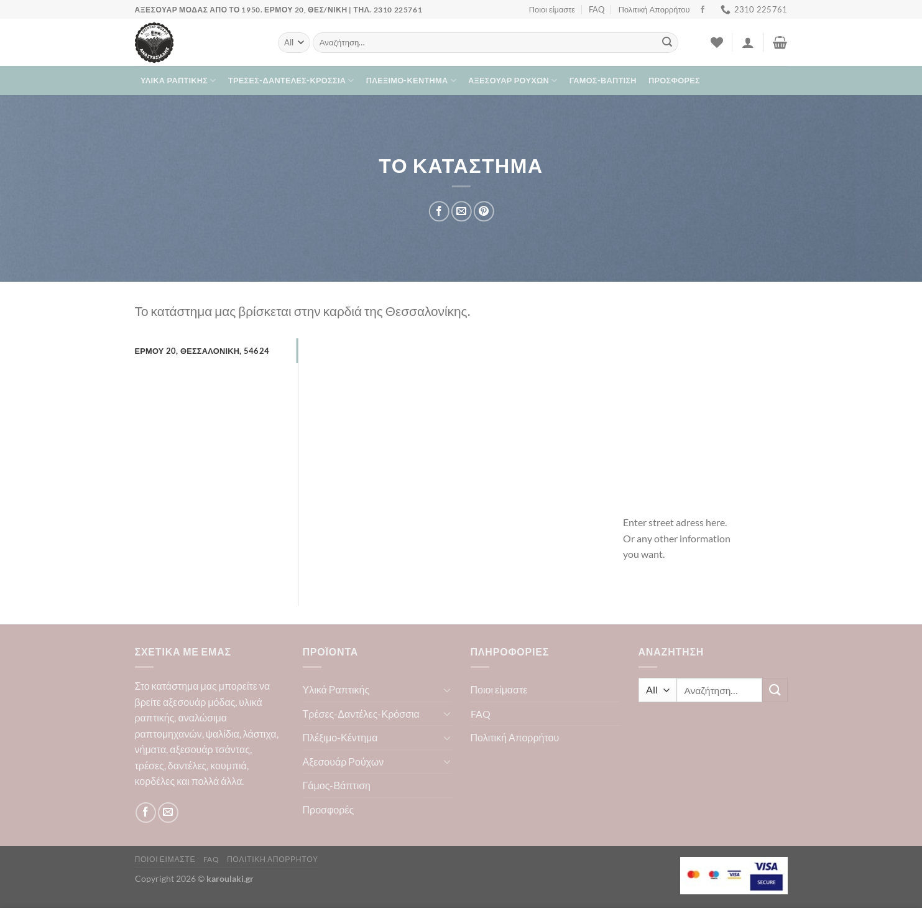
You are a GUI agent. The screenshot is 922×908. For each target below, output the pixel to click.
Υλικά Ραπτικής (178, 80)
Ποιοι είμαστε (552, 9)
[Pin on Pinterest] (484, 212)
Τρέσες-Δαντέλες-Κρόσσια (291, 80)
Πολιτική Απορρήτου (654, 9)
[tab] (216, 350)
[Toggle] (447, 689)
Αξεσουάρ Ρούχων (512, 80)
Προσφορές (674, 80)
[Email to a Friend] (461, 212)
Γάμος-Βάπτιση (603, 80)
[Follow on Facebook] (702, 10)
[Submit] (667, 42)
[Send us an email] (168, 812)
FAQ (596, 9)
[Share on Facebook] (439, 212)
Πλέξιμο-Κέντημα (411, 80)
